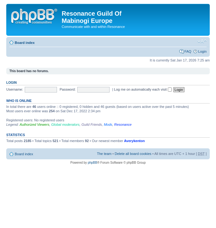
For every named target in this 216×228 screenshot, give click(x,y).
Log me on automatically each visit (143, 89)
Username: (14, 89)
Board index (25, 43)
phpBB (92, 162)
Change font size (202, 41)
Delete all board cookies (133, 154)
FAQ (187, 51)
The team (104, 154)
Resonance (123, 124)
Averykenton (134, 141)
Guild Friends (91, 124)
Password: (67, 89)
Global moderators (65, 124)
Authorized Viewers (34, 124)
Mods (108, 124)
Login (202, 51)
